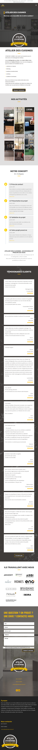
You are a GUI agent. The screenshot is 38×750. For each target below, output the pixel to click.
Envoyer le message (28, 650)
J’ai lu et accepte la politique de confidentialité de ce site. (17, 647)
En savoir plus (19, 555)
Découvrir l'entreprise (19, 90)
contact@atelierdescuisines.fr (19, 684)
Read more (11, 196)
